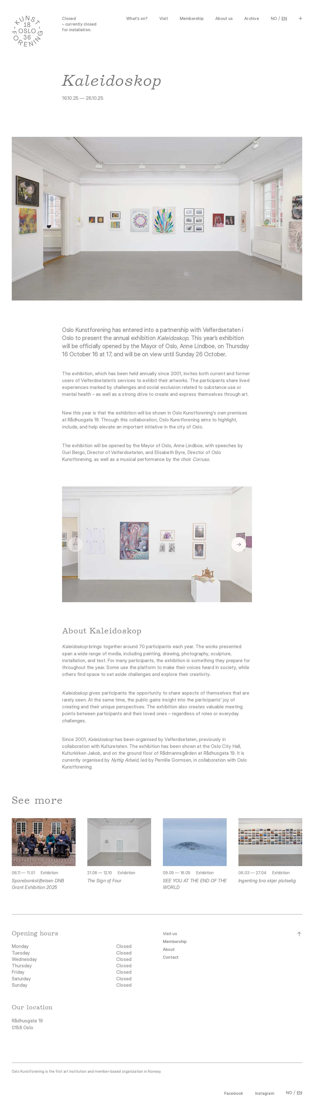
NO (274, 18)
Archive (251, 18)
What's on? (136, 18)
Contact (171, 957)
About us (224, 18)
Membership (192, 18)
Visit (163, 18)
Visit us (170, 933)
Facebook (233, 1093)
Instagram (264, 1093)
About (169, 949)
